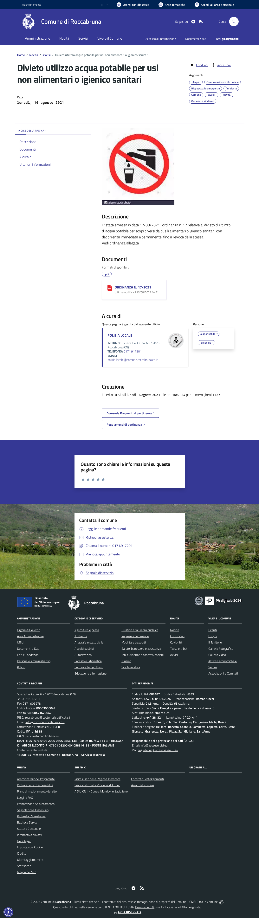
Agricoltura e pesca (86, 630)
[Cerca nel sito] (233, 21)
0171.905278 (32, 703)
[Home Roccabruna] (61, 21)
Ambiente (80, 636)
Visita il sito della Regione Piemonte (97, 779)
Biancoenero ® (144, 907)
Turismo (126, 661)
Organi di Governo (28, 630)
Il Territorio (215, 642)
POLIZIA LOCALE (119, 335)
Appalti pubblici (84, 648)
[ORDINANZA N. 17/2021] (110, 288)
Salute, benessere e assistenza (141, 648)
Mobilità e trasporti (133, 642)
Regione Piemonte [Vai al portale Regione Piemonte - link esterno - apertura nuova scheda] (31, 5)
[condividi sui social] (199, 65)
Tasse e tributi (179, 648)
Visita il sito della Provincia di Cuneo (97, 785)
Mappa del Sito (26, 872)
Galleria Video (217, 654)
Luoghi (212, 636)
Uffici (20, 642)
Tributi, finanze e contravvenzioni (142, 654)
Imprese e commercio (135, 636)
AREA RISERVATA (127, 912)
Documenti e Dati (28, 648)
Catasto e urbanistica (88, 661)
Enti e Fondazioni (28, 654)
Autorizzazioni (83, 654)
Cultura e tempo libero (88, 667)
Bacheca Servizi (27, 822)
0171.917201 (133, 351)
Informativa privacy (29, 834)
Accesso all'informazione (161, 38)
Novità (33, 55)
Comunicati (177, 636)
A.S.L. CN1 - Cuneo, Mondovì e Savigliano (101, 791)
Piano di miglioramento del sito (37, 791)
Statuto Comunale (29, 828)
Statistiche (24, 865)
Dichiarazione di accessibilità (35, 785)
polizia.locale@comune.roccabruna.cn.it (132, 359)
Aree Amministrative (30, 636)
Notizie (174, 630)
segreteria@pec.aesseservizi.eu (158, 750)
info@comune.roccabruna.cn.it (45, 722)
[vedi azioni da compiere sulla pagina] (220, 65)
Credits (21, 853)
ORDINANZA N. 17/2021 (133, 287)
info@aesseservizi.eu (153, 745)
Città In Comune (207, 901)
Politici (21, 667)
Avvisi (46, 55)
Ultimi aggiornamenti (30, 859)
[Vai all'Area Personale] (214, 4)
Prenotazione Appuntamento (36, 803)
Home (21, 55)
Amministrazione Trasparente (36, 779)
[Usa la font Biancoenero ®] (133, 4)
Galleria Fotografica (220, 648)
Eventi (212, 630)
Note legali (24, 841)
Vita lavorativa (130, 667)
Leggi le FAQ (25, 797)
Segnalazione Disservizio (33, 810)
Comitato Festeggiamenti (147, 779)
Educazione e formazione (90, 673)
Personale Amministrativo (33, 661)
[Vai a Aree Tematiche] (172, 4)
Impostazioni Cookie (30, 847)
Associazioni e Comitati (223, 673)
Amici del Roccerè (142, 785)
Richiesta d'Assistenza (31, 816)
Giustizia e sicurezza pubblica (139, 630)
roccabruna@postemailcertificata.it (47, 717)
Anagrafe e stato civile (88, 642)
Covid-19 (176, 642)
